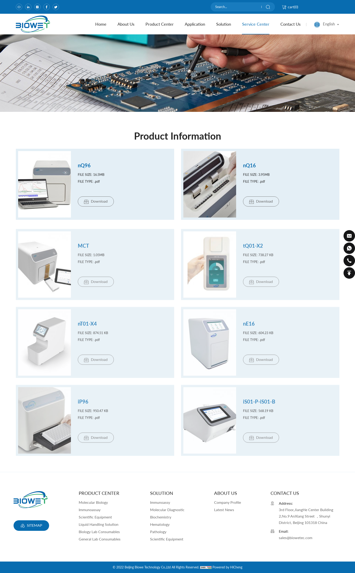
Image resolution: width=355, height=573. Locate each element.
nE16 (249, 327)
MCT (83, 249)
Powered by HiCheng (227, 567)
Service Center (255, 24)
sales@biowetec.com (295, 537)
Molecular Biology (93, 502)
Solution (223, 24)
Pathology (158, 531)
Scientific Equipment (95, 517)
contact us (290, 24)
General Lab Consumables (99, 539)
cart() (290, 7)
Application (195, 24)
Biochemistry (160, 517)
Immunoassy (160, 502)
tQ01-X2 (253, 249)
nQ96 (84, 165)
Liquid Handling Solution (98, 524)
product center (159, 24)
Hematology (160, 524)
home (100, 24)
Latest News (224, 509)
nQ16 (249, 165)
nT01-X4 (87, 327)
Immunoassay (90, 509)
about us (125, 24)
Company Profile (227, 502)
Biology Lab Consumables (99, 531)
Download (96, 201)
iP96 (83, 405)
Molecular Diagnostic (167, 509)
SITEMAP (31, 526)
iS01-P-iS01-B (259, 405)
